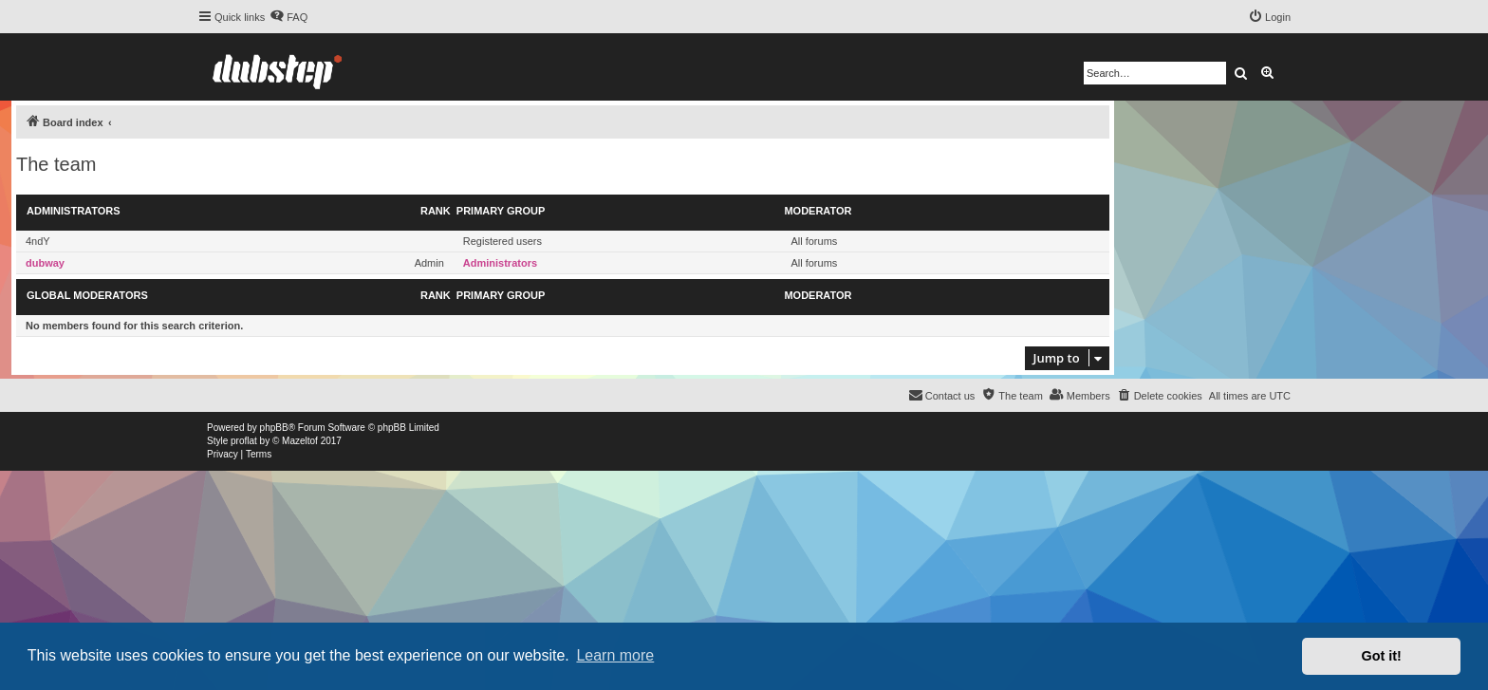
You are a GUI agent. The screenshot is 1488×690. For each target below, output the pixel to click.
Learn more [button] (615, 655)
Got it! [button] (1382, 655)
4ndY (38, 241)
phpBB (274, 427)
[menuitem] (288, 17)
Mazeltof (300, 441)
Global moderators (87, 295)
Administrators (74, 210)
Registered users (502, 241)
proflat (244, 441)
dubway (45, 263)
